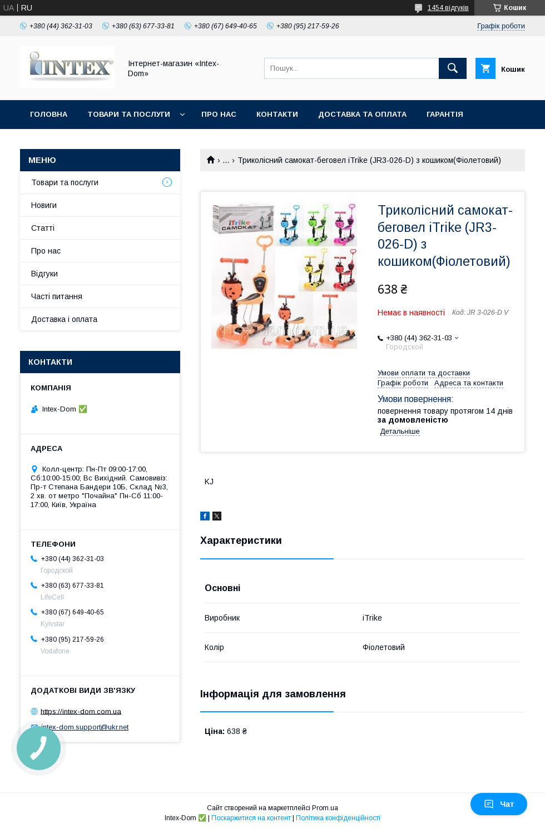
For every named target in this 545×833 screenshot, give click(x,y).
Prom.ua (325, 808)
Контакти (277, 114)
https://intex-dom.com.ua (81, 711)
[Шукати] (453, 68)
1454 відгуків (448, 8)
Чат (499, 804)
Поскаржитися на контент (251, 818)
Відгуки (44, 273)
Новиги (44, 205)
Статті (42, 228)
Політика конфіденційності (338, 818)
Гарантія (445, 114)
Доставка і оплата (64, 319)
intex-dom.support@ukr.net (84, 727)
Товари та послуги (128, 114)
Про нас (218, 114)
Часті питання (56, 296)
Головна (48, 114)
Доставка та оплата (362, 114)
